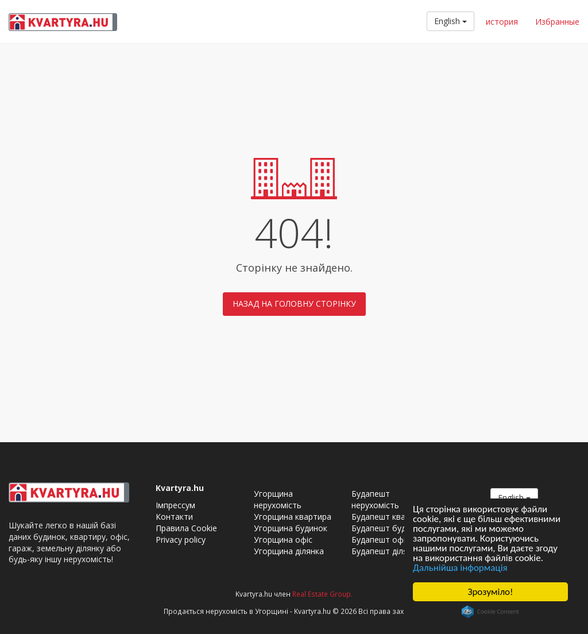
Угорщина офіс (283, 539)
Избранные (557, 21)
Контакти (174, 516)
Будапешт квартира (389, 516)
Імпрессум (175, 505)
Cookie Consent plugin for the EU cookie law (490, 611)
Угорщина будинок (290, 528)
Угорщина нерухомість (277, 499)
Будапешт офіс (380, 539)
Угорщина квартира (292, 516)
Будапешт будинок (387, 528)
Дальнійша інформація (460, 568)
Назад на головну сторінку (294, 303)
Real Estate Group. (322, 593)
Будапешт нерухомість (375, 499)
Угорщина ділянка (289, 551)
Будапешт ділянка (386, 551)
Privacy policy (181, 539)
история (502, 21)
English (450, 21)
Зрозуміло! (490, 592)
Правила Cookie (186, 528)
